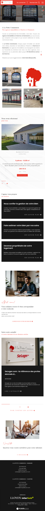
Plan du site (17, 503)
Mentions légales (24, 503)
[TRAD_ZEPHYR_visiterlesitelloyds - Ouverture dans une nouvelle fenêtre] (15, 498)
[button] (7, 183)
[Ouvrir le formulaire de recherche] (35, 2)
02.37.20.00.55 (22, 482)
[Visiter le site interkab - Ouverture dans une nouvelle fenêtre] (28, 498)
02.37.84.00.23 (22, 466)
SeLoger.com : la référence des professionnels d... (22, 373)
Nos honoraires (11, 503)
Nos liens (34, 503)
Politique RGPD (20, 505)
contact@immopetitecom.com (22, 487)
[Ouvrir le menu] (42, 2)
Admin (30, 503)
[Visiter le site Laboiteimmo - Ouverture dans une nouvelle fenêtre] (22, 508)
